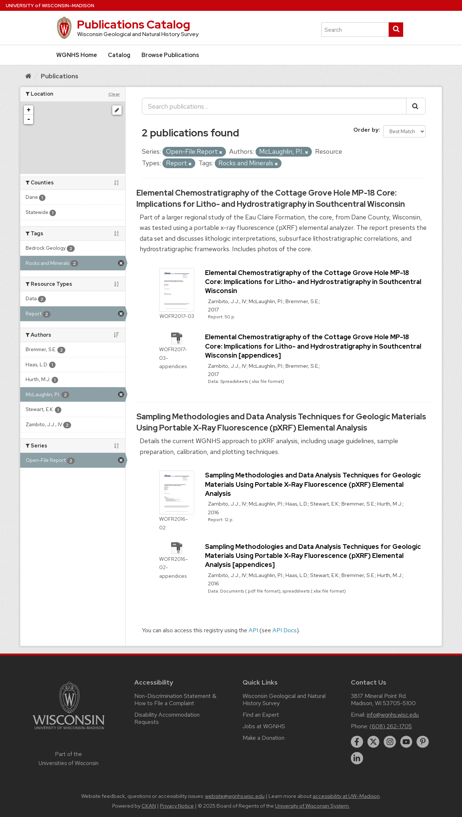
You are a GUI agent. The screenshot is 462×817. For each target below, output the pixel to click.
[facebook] (357, 742)
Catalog (119, 55)
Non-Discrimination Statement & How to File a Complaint (175, 699)
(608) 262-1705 (391, 726)
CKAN (148, 805)
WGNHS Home (76, 55)
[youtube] (406, 742)
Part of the (69, 758)
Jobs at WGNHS (264, 726)
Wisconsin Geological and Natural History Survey (284, 699)
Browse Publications (170, 55)
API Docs (285, 630)
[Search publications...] (274, 106)
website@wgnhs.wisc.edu (235, 796)
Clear (114, 94)
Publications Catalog (133, 24)
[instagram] (390, 742)
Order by (366, 130)
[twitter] (373, 742)
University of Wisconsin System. (312, 805)
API (253, 630)
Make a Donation (263, 738)
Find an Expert (261, 714)
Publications (59, 76)
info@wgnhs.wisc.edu (393, 714)
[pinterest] (423, 742)
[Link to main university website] (68, 730)
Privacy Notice (177, 805)
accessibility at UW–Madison (346, 796)
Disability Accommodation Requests (167, 718)
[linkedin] (357, 758)
